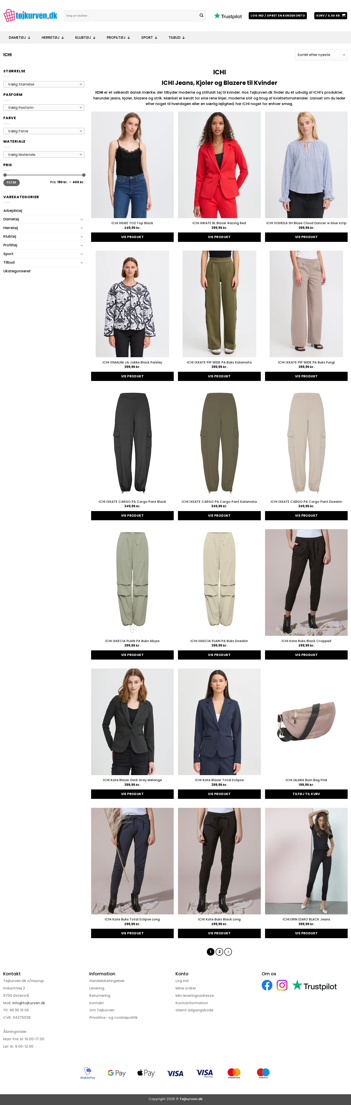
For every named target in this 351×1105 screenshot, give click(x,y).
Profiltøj (119, 37)
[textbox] (42, 84)
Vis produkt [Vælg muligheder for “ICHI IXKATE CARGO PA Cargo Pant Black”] (132, 515)
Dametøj (20, 37)
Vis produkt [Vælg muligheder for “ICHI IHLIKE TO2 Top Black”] (132, 237)
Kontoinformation (192, 1003)
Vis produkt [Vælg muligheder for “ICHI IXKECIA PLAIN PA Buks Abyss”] (132, 655)
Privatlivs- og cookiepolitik (113, 1017)
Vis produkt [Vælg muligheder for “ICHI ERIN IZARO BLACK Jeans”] (306, 933)
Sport (149, 37)
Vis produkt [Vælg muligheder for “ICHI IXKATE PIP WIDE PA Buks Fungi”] (306, 376)
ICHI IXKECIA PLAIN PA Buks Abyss (132, 641)
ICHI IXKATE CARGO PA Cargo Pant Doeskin (306, 502)
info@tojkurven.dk (28, 1003)
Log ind (182, 980)
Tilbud (177, 37)
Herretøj (53, 37)
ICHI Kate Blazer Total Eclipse (219, 780)
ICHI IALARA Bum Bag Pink (306, 780)
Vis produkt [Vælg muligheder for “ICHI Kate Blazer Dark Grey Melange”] (132, 794)
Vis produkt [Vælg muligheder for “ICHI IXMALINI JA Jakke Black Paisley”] (132, 376)
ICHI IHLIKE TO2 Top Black (132, 223)
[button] (278, 15)
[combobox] (43, 84)
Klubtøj (85, 37)
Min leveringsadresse (195, 995)
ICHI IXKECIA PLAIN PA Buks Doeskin (219, 641)
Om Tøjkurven (101, 1010)
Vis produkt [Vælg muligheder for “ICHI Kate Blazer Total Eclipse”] (219, 794)
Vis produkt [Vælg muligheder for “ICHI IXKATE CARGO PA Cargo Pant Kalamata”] (219, 515)
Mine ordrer (186, 988)
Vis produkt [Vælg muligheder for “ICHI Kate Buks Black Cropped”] (306, 655)
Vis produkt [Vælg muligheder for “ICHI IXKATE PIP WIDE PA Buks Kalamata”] (219, 376)
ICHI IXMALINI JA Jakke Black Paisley (132, 362)
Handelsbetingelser (107, 980)
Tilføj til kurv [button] (306, 794)
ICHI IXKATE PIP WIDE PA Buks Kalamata (219, 362)
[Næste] (228, 952)
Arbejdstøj (12, 210)
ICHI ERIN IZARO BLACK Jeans (306, 919)
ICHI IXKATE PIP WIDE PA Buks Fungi (306, 362)
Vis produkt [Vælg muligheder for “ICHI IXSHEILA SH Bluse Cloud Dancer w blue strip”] (306, 237)
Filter (11, 182)
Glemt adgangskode (194, 1010)
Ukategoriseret (17, 271)
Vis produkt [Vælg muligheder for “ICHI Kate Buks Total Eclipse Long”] (132, 933)
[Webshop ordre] (321, 54)
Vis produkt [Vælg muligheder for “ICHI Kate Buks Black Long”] (219, 933)
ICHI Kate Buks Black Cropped (306, 641)
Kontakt (96, 1003)
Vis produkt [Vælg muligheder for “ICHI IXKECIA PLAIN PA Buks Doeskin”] (219, 655)
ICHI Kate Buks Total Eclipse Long (132, 919)
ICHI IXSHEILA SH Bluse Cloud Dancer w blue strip (306, 223)
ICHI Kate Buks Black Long (219, 919)
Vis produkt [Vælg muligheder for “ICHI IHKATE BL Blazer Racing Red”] (219, 237)
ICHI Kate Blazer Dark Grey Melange (132, 780)
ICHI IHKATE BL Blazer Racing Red (219, 223)
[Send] (201, 15)
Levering (96, 988)
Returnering (99, 995)
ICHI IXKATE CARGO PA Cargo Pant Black (132, 502)
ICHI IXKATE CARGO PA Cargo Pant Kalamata (219, 502)
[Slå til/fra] (81, 219)
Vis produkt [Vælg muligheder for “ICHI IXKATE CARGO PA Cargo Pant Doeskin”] (306, 515)
